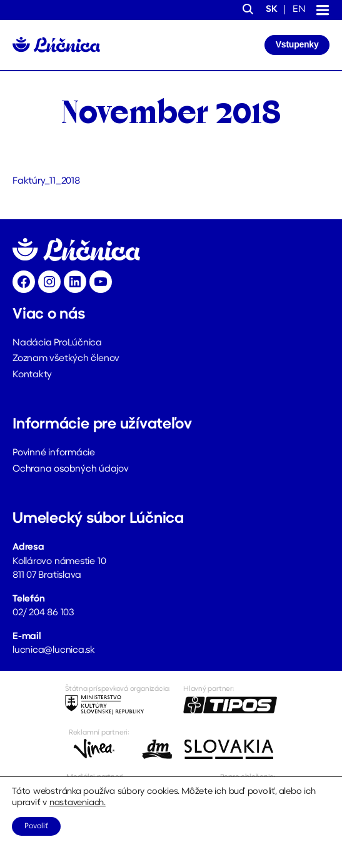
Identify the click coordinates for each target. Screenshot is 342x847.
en (299, 9)
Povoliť (36, 826)
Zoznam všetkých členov (66, 359)
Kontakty (32, 375)
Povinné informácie (54, 453)
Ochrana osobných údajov (71, 469)
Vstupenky (297, 44)
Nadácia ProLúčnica (57, 343)
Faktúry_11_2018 (46, 181)
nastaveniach (76, 803)
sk (272, 9)
